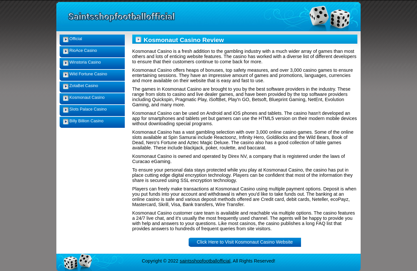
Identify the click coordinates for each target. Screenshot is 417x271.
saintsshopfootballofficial (205, 260)
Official (75, 38)
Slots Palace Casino (88, 109)
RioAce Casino (83, 50)
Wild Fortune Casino (88, 73)
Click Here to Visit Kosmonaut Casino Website (245, 242)
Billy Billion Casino (86, 120)
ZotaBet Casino (83, 85)
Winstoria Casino (85, 62)
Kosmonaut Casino (87, 97)
